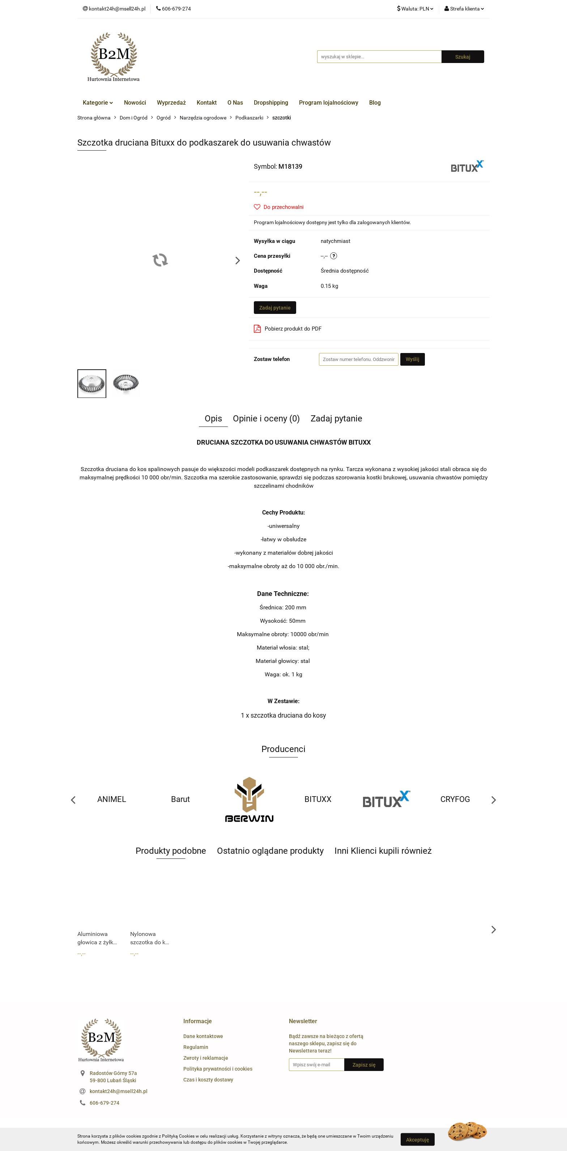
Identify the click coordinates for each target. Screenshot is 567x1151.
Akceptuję (417, 1139)
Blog (375, 102)
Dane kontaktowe (203, 1036)
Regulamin (195, 1047)
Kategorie (98, 102)
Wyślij (412, 359)
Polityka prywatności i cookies (217, 1069)
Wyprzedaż (171, 102)
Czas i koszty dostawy (208, 1080)
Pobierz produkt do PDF (287, 329)
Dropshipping (271, 102)
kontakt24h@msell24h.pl (119, 1091)
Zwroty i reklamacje (205, 1058)
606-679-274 (104, 1103)
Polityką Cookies (178, 1136)
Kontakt (207, 102)
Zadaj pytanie (275, 308)
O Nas (235, 102)
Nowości (135, 102)
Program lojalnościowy (328, 102)
